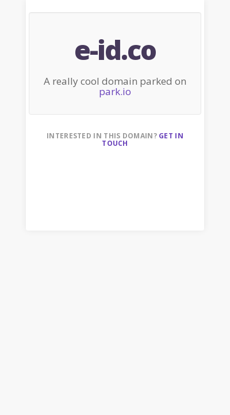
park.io (115, 91)
